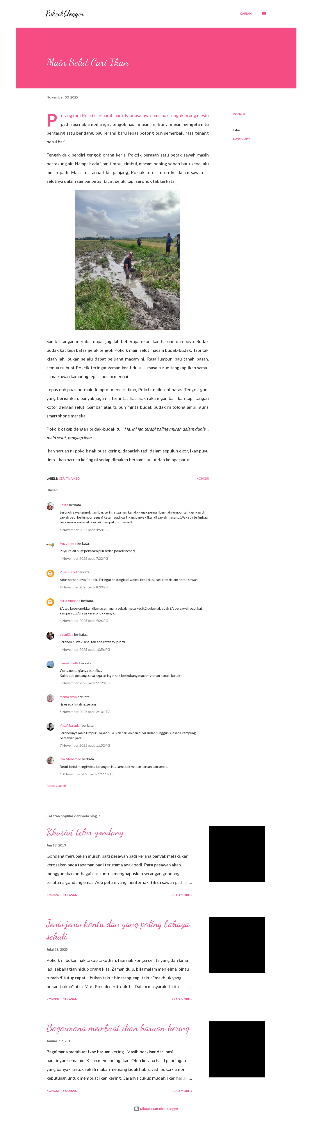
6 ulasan (70, 1091)
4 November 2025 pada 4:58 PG (84, 530)
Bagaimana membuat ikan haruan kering (118, 1027)
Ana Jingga (68, 543)
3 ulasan (70, 999)
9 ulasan (70, 895)
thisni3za (66, 634)
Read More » (182, 895)
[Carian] (246, 14)
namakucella (69, 663)
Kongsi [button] (239, 114)
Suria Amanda (70, 600)
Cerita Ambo (241, 139)
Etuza (64, 505)
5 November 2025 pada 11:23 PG (85, 683)
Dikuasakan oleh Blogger (156, 1109)
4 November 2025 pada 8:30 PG (84, 587)
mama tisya (68, 697)
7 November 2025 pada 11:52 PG (85, 745)
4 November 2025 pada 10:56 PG (85, 649)
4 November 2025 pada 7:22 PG (84, 558)
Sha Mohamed (70, 759)
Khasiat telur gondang (85, 832)
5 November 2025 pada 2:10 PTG (85, 711)
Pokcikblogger (65, 13)
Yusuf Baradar (70, 725)
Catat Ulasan (56, 785)
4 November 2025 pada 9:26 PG (84, 620)
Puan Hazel (68, 572)
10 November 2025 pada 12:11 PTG (87, 774)
